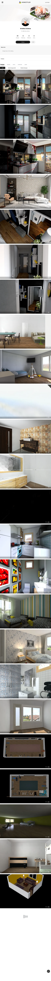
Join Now (47, 2)
